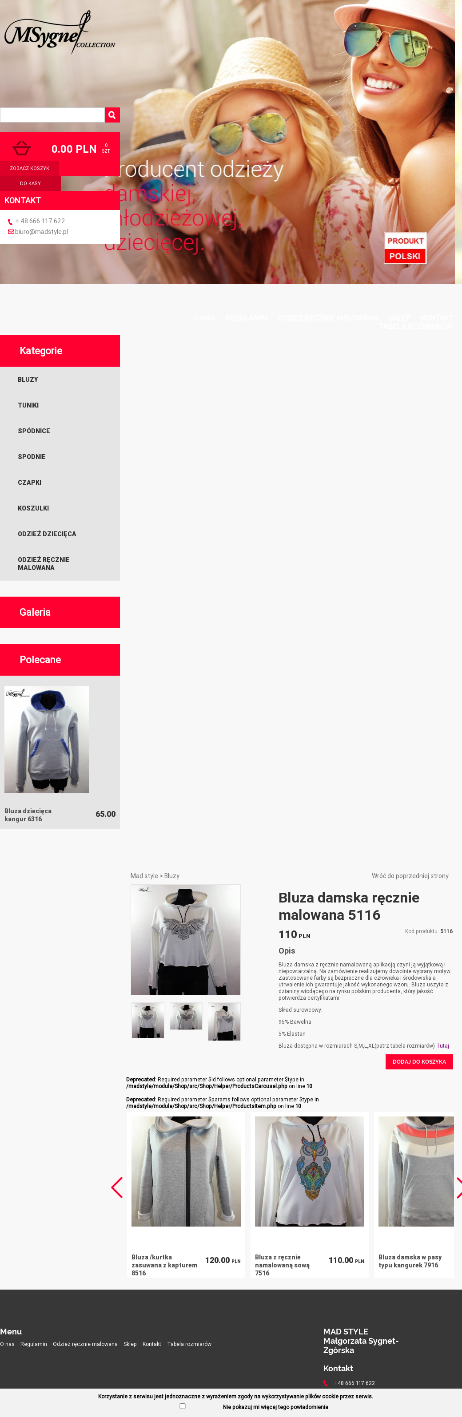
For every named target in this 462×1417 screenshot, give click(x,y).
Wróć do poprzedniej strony (410, 876)
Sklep (399, 318)
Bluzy (28, 380)
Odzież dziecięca (47, 534)
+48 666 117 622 (354, 1383)
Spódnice (34, 431)
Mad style (144, 876)
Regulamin (246, 318)
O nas (204, 318)
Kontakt (437, 318)
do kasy (30, 183)
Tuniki (28, 405)
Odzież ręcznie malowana (327, 318)
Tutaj (442, 1045)
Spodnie (32, 457)
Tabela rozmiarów (416, 326)
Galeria (35, 612)
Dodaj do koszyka (419, 1062)
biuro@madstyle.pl (41, 232)
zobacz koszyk (29, 168)
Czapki (29, 483)
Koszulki (33, 508)
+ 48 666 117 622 (40, 221)
